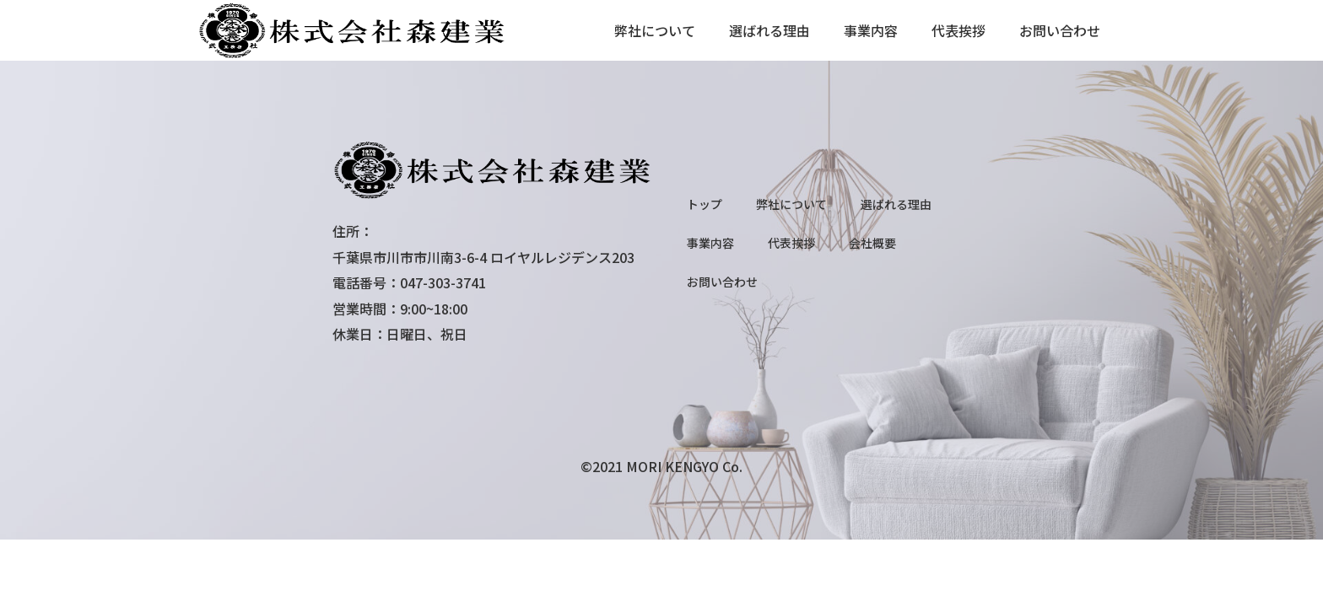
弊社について (654, 30)
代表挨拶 (959, 30)
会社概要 (872, 242)
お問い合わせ (1059, 30)
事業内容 (871, 30)
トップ (704, 204)
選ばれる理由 (769, 30)
